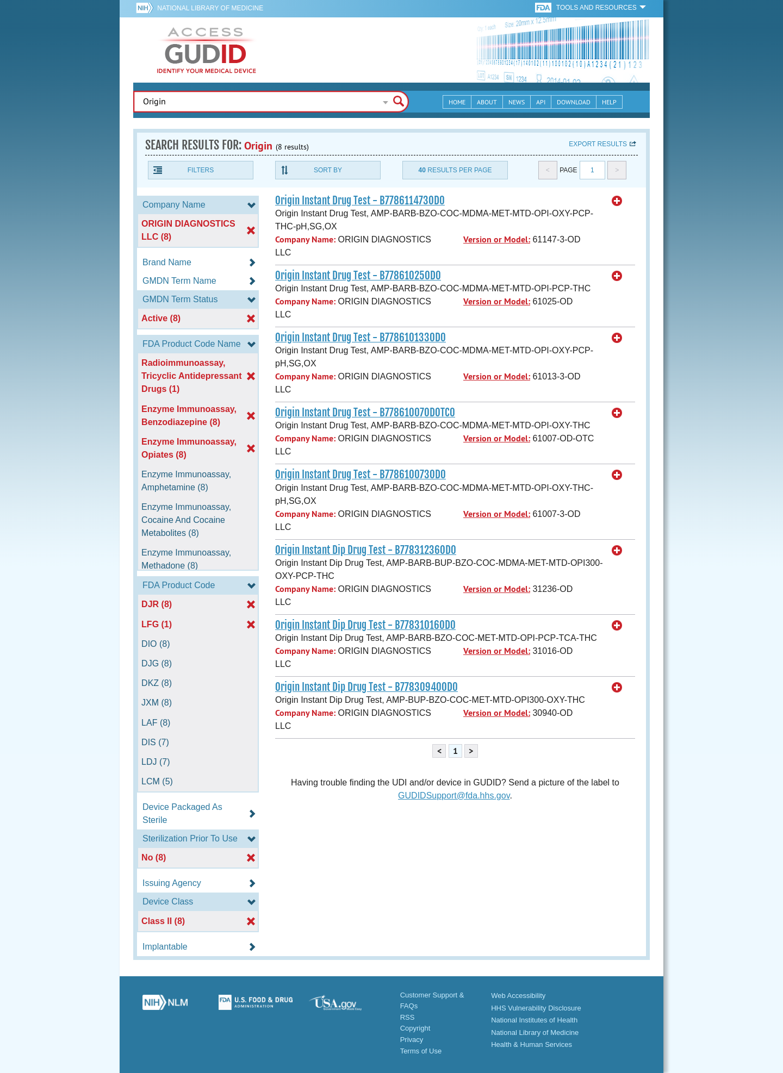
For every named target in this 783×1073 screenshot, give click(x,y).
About (487, 102)
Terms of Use (421, 1051)
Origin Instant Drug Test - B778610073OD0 (360, 474)
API (540, 102)
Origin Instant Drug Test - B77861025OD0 (358, 275)
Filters (201, 170)
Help (609, 102)
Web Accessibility (518, 995)
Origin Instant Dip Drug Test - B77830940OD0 (366, 687)
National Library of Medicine (210, 8)
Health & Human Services (531, 1044)
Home (457, 102)
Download (574, 102)
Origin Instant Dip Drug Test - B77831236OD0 (365, 550)
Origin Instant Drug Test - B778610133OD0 (360, 337)
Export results (598, 144)
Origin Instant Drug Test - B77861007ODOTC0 (365, 412)
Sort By (328, 170)
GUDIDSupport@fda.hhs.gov (453, 795)
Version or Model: (496, 239)
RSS (407, 1017)
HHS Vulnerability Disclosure (536, 1008)
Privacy (412, 1039)
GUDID (206, 50)
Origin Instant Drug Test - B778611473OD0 (360, 200)
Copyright (415, 1028)
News (516, 102)
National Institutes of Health (534, 1020)
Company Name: (305, 239)
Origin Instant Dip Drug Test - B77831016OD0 (365, 625)
